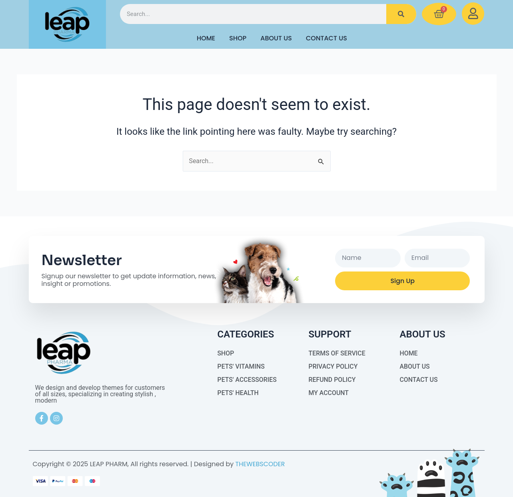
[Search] (401, 14)
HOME (206, 38)
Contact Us (326, 38)
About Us (276, 38)
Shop (237, 38)
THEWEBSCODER (260, 464)
